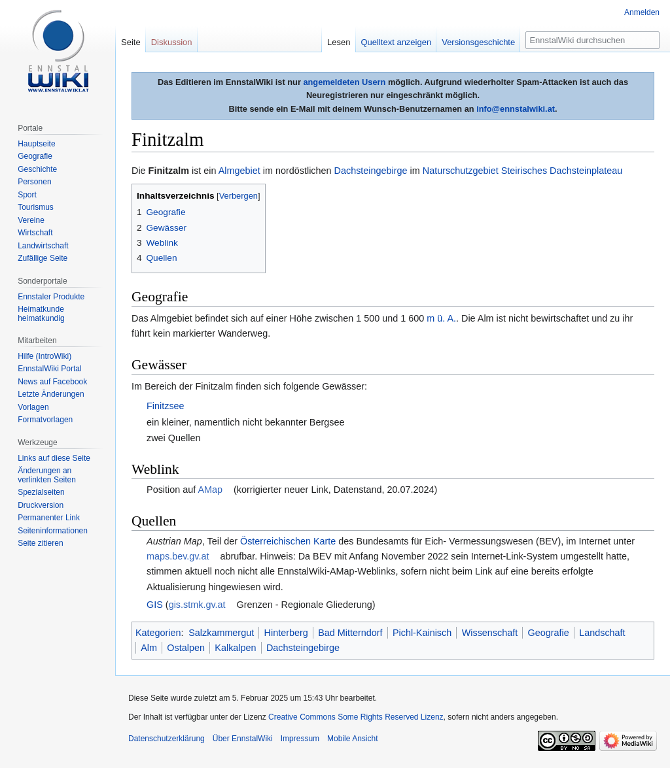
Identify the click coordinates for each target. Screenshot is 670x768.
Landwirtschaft (43, 245)
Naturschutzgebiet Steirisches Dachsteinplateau (523, 170)
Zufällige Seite (42, 258)
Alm (149, 648)
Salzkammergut (221, 632)
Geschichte (37, 169)
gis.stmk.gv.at (197, 604)
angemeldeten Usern (344, 82)
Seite (131, 42)
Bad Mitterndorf (350, 632)
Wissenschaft (490, 632)
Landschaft (602, 632)
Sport (27, 194)
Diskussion (171, 42)
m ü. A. (441, 318)
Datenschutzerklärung (166, 738)
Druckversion (40, 505)
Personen (34, 181)
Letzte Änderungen (51, 394)
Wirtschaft (35, 232)
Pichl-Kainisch (422, 632)
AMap (210, 489)
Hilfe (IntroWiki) (44, 356)
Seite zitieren (40, 543)
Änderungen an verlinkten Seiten (47, 475)
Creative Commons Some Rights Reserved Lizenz (355, 717)
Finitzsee (166, 406)
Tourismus (36, 207)
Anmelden (642, 12)
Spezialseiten (41, 492)
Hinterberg (286, 632)
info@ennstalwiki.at (515, 109)
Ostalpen (186, 648)
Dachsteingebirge (371, 170)
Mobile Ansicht (352, 738)
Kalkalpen (235, 648)
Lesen (338, 42)
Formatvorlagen (45, 419)
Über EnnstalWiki (243, 738)
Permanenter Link (49, 517)
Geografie (548, 632)
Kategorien (158, 632)
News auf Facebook (52, 381)
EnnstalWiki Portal (49, 368)
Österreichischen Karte (288, 541)
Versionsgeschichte (478, 42)
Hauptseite (36, 143)
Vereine (31, 220)
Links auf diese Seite (54, 458)
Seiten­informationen (53, 530)
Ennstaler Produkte (51, 296)
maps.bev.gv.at (178, 556)
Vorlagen (33, 407)
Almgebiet (239, 170)
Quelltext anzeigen (396, 42)
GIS (155, 604)
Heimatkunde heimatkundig (41, 314)
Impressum (300, 738)
